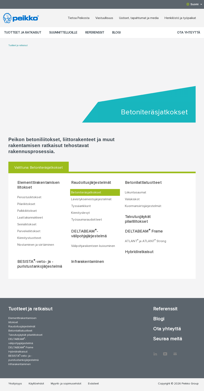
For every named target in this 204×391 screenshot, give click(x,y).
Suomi (194, 4)
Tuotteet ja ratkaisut (22, 33)
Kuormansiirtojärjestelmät (143, 206)
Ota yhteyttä (188, 33)
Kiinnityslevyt (80, 213)
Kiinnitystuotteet (29, 238)
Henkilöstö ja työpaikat (180, 18)
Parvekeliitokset (28, 231)
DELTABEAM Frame (144, 231)
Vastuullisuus (104, 18)
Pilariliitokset (26, 204)
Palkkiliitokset (27, 211)
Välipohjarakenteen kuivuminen (93, 246)
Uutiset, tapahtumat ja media (139, 18)
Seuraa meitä (167, 339)
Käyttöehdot (36, 383)
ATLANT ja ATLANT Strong (145, 241)
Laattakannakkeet (30, 218)
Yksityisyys (15, 383)
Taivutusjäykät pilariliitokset (138, 219)
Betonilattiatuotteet (143, 182)
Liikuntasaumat (135, 192)
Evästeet (93, 383)
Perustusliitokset (29, 197)
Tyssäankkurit (81, 206)
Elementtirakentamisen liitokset (38, 185)
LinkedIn (155, 352)
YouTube (165, 352)
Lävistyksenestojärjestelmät (91, 199)
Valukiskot (132, 199)
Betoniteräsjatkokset (86, 192)
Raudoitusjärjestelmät (91, 182)
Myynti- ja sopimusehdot (66, 383)
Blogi (116, 33)
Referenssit (94, 33)
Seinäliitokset (26, 224)
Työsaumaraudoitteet (86, 220)
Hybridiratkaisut (139, 251)
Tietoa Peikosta (78, 18)
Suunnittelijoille (63, 33)
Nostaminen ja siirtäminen (35, 245)
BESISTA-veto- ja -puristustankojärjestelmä (39, 264)
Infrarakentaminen (87, 261)
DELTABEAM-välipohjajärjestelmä (89, 233)
